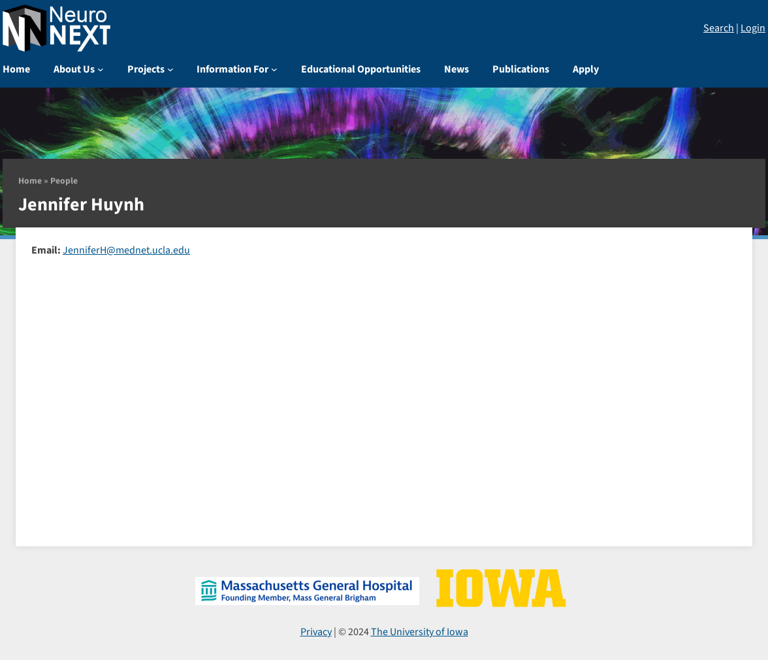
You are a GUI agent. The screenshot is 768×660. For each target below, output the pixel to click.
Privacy (316, 632)
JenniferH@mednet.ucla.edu (126, 250)
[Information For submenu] (274, 69)
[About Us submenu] (100, 69)
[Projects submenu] (170, 69)
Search (718, 28)
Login (753, 28)
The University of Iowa (419, 632)
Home (30, 180)
